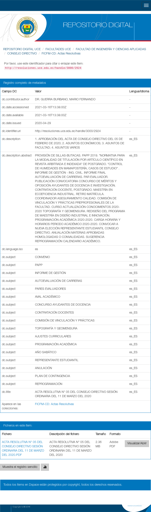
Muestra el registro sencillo (20, 467)
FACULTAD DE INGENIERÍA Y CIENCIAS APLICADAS (111, 49)
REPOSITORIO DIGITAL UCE (22, 49)
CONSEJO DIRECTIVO (22, 53)
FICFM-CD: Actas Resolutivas (61, 53)
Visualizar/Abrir (136, 443)
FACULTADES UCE (58, 49)
